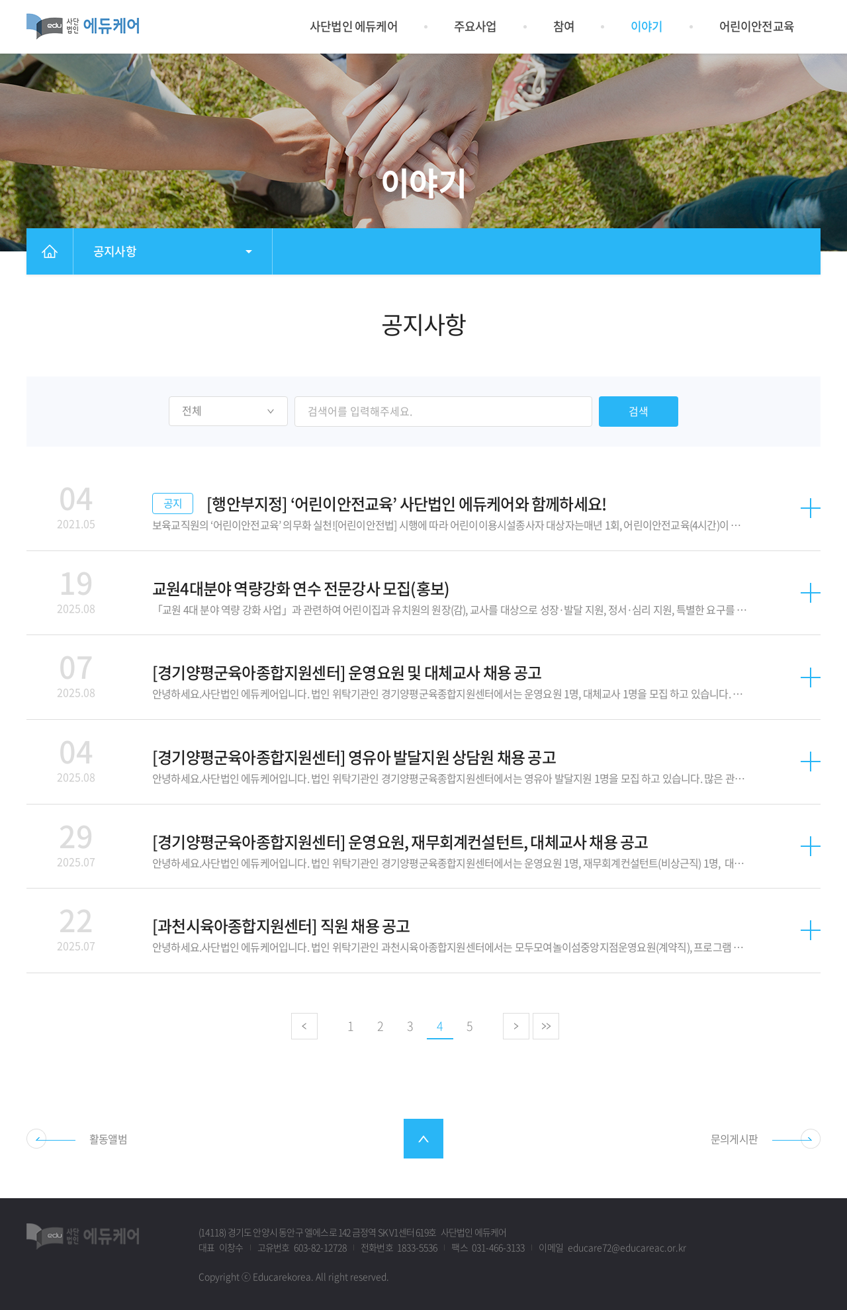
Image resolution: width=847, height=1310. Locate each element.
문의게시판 (734, 1139)
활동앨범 (108, 1139)
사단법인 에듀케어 (354, 26)
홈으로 (49, 251)
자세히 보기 (423, 508)
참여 (563, 26)
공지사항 (114, 251)
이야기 (647, 26)
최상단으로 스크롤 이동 (423, 1138)
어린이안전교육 (756, 26)
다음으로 (517, 1026)
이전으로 (305, 1026)
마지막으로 (547, 1026)
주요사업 (475, 26)
